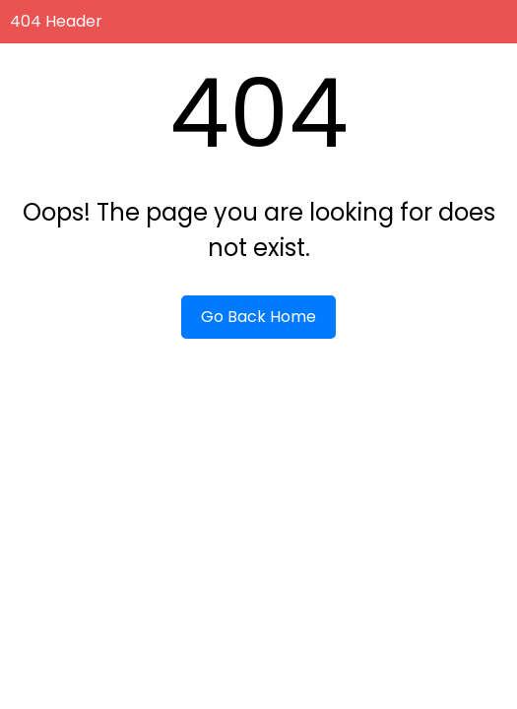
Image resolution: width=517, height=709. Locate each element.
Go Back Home (258, 316)
